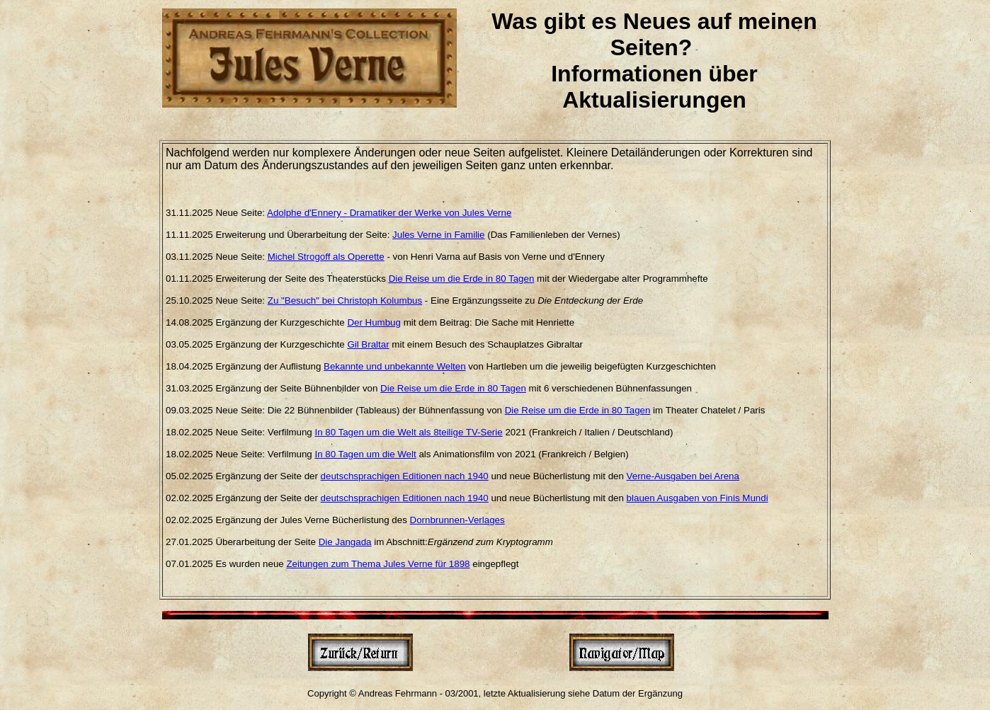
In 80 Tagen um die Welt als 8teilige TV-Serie (408, 432)
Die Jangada (345, 542)
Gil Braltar (368, 344)
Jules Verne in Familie (438, 234)
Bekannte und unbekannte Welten (395, 366)
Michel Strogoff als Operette (326, 256)
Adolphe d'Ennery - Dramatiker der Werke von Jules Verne (389, 212)
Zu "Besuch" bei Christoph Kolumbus (345, 300)
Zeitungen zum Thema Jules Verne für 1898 (378, 564)
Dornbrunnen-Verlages (457, 520)
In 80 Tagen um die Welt (365, 454)
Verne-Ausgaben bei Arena (683, 476)
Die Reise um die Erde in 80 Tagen (462, 278)
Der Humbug (374, 322)
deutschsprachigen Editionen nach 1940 (405, 476)
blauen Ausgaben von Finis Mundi (697, 498)
